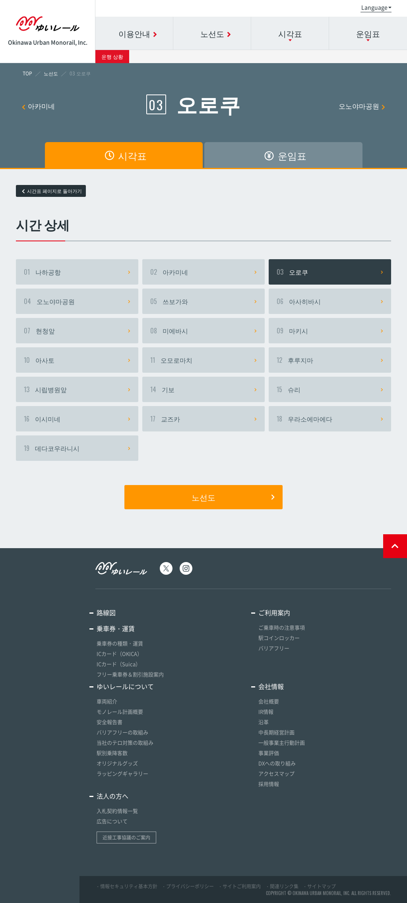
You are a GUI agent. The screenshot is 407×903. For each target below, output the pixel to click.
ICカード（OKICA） (119, 653)
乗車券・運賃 (116, 628)
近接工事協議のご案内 (126, 837)
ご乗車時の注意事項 (281, 627)
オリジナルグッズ (117, 763)
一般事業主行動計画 (281, 742)
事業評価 (268, 753)
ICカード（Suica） (119, 664)
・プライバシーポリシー (187, 886)
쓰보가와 (203, 301)
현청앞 (77, 330)
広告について (112, 821)
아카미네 (38, 106)
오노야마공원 (362, 106)
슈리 (330, 389)
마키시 (330, 330)
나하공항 (77, 272)
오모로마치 (203, 360)
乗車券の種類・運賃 (120, 643)
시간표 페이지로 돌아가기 (52, 190)
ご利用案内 (274, 612)
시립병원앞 (77, 389)
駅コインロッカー (279, 637)
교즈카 (203, 419)
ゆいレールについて (125, 686)
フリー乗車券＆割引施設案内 (130, 674)
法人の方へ (112, 796)
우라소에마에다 (330, 419)
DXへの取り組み (277, 763)
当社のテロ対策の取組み (125, 742)
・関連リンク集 (281, 886)
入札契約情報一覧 (117, 810)
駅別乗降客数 (112, 753)
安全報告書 (109, 722)
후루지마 (330, 360)
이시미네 (77, 419)
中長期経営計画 (276, 732)
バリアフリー (273, 648)
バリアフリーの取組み (122, 732)
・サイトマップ (319, 886)
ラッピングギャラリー (122, 773)
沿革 (263, 722)
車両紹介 (107, 701)
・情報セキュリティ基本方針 (126, 886)
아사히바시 (330, 301)
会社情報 (271, 686)
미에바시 (203, 330)
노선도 (233, 497)
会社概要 (268, 701)
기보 (203, 389)
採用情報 (268, 783)
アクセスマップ (276, 773)
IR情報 (265, 711)
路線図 (106, 612)
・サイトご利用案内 (239, 886)
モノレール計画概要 (120, 711)
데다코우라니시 (77, 448)
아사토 (77, 360)
